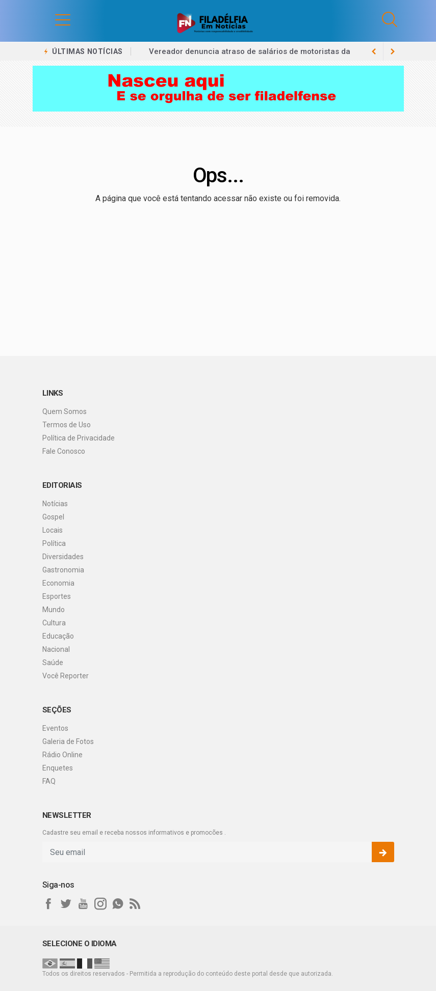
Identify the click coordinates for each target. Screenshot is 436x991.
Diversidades (63, 557)
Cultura (54, 623)
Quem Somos (64, 411)
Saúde (52, 662)
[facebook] (48, 904)
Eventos (55, 728)
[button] (52, 19)
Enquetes (57, 768)
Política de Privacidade (78, 438)
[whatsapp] (118, 904)
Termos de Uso (66, 425)
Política (54, 543)
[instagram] (100, 904)
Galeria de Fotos (68, 741)
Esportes (56, 596)
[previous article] (392, 51)
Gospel (53, 517)
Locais (52, 530)
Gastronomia (63, 570)
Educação (58, 636)
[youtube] (83, 904)
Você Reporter (65, 676)
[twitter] (66, 904)
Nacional (56, 649)
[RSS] (135, 904)
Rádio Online (62, 755)
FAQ (49, 781)
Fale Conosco (63, 451)
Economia (58, 583)
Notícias (55, 504)
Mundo (53, 609)
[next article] (374, 51)
